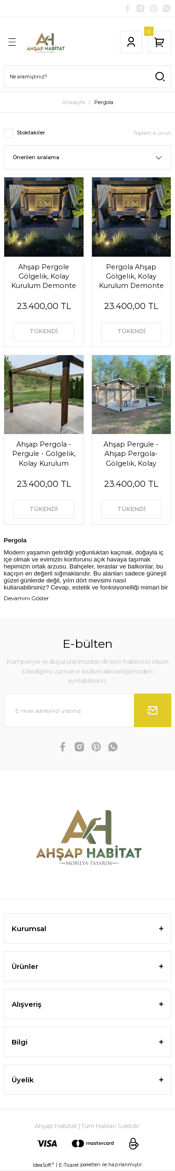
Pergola (103, 102)
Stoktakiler (31, 132)
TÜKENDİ (43, 331)
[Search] (87, 76)
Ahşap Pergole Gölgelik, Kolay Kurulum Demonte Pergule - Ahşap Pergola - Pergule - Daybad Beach (44, 277)
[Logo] (45, 42)
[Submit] (152, 710)
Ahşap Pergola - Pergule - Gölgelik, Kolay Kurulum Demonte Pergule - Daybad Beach (43, 454)
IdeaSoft (43, 1165)
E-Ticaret (69, 1165)
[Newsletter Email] (87, 710)
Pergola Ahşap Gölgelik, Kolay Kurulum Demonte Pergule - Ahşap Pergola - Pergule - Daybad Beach (131, 277)
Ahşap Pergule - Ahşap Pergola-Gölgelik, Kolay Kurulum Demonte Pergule (131, 454)
